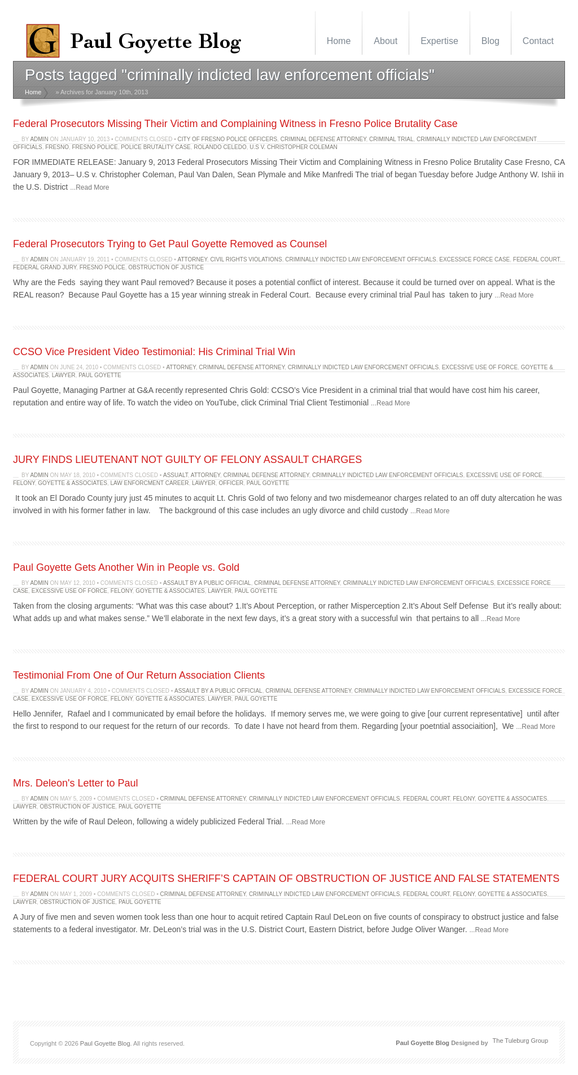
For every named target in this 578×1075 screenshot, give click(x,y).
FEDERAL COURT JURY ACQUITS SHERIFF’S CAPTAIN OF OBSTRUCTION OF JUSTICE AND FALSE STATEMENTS (286, 878)
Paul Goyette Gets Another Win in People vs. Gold (126, 567)
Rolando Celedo (220, 147)
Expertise (439, 41)
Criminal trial (391, 139)
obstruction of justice (166, 267)
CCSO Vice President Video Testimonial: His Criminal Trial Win (154, 351)
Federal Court (536, 259)
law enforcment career (149, 483)
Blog (490, 41)
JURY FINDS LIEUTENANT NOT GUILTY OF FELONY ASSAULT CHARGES (187, 459)
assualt (175, 475)
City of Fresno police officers (228, 139)
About (385, 41)
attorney (192, 259)
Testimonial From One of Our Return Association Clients (139, 675)
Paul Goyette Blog (105, 1043)
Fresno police (94, 147)
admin (39, 139)
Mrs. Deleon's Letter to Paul (75, 783)
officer (230, 483)
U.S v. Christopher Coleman (293, 147)
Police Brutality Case (156, 147)
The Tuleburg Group (520, 1040)
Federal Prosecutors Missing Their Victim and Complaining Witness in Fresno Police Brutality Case (235, 123)
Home (339, 41)
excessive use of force (480, 367)
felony (24, 483)
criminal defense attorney (323, 139)
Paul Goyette (99, 375)
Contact (538, 41)
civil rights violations (246, 259)
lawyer (64, 375)
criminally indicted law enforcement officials (360, 259)
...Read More (89, 187)
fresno (57, 147)
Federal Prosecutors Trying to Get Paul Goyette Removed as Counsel (170, 244)
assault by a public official (207, 583)
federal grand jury (44, 267)
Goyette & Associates (72, 483)
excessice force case (474, 259)
